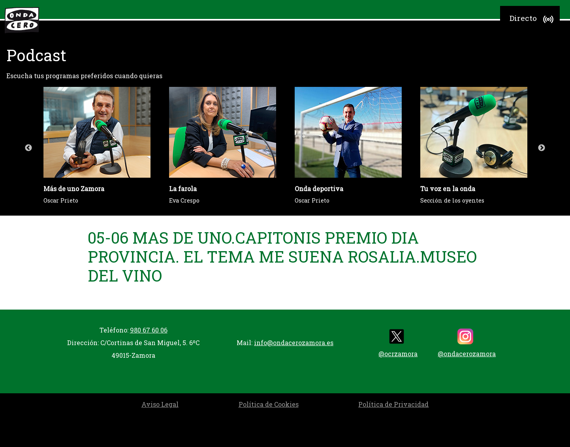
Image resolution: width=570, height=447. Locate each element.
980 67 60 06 (148, 330)
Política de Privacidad (393, 404)
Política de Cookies (269, 404)
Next (542, 148)
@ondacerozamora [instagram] (467, 343)
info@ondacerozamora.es (293, 342)
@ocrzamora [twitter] (398, 343)
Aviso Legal (160, 404)
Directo (533, 19)
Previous (28, 148)
